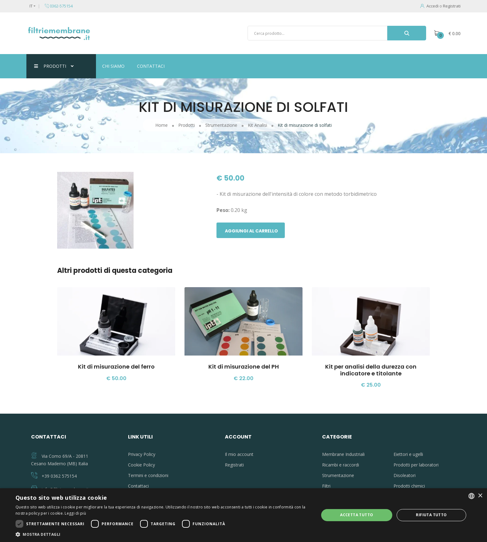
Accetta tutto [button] (356, 514)
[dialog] (243, 515)
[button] (163, 534)
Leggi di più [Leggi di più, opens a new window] (75, 513)
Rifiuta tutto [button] (431, 514)
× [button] (480, 496)
